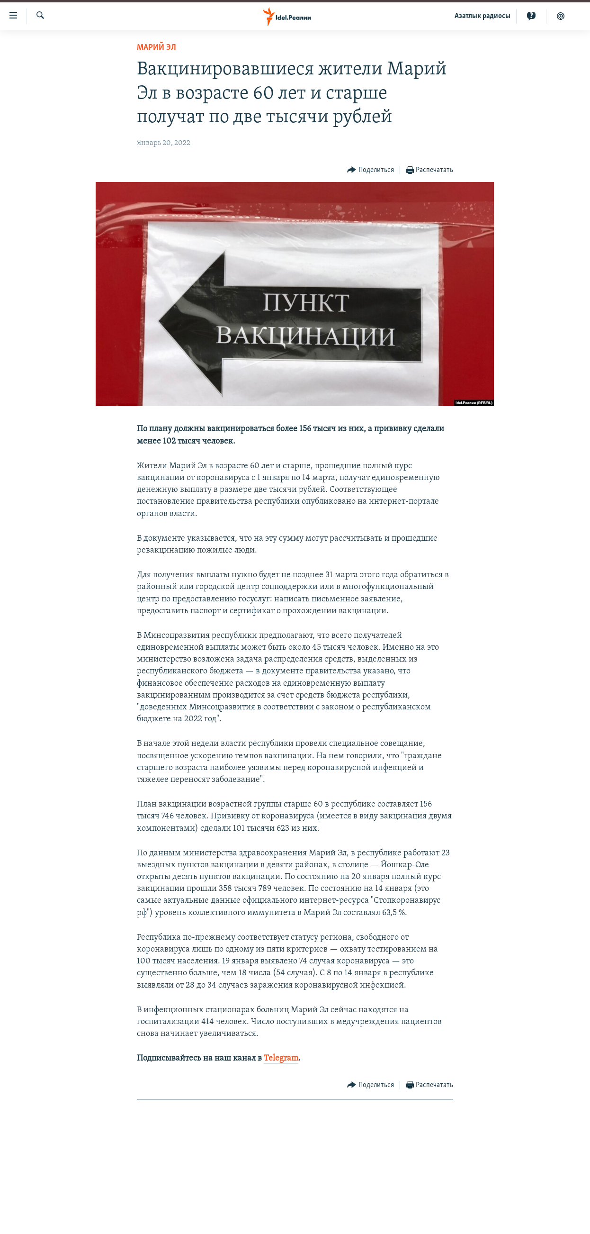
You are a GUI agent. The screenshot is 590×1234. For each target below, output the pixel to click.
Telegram (281, 1058)
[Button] (370, 170)
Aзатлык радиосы (482, 16)
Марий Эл (156, 47)
